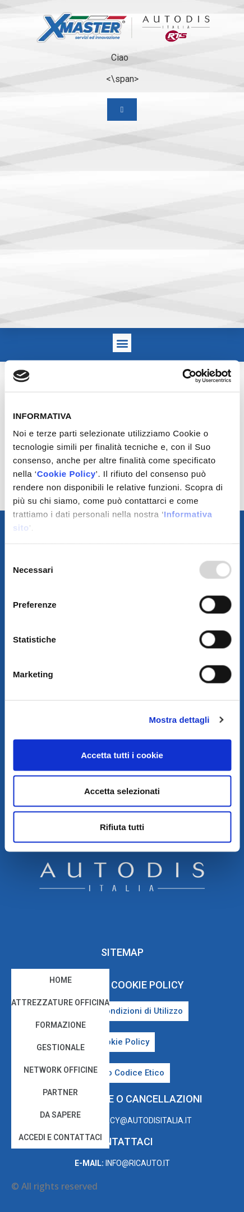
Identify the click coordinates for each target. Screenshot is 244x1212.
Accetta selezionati (122, 790)
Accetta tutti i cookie (122, 754)
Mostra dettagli (179, 720)
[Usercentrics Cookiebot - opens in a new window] (182, 376)
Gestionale (60, 1047)
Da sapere (60, 1114)
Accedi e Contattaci (60, 1137)
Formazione (60, 1024)
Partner (60, 1092)
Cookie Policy (66, 474)
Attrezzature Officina (60, 1002)
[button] (122, 343)
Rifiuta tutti (122, 826)
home (60, 980)
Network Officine (61, 1069)
